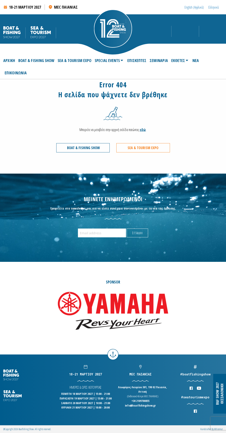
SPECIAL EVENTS (107, 60)
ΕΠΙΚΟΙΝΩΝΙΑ (16, 72)
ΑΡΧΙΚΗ (9, 60)
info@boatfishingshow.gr (140, 405)
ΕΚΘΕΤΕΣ (178, 60)
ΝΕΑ (195, 60)
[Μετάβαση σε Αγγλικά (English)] (194, 7)
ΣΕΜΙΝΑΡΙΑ (159, 60)
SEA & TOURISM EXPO (74, 60)
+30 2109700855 (140, 401)
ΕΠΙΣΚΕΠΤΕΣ (136, 60)
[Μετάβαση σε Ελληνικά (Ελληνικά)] (213, 7)
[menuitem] (9, 60)
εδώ (143, 129)
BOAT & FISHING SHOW (36, 60)
